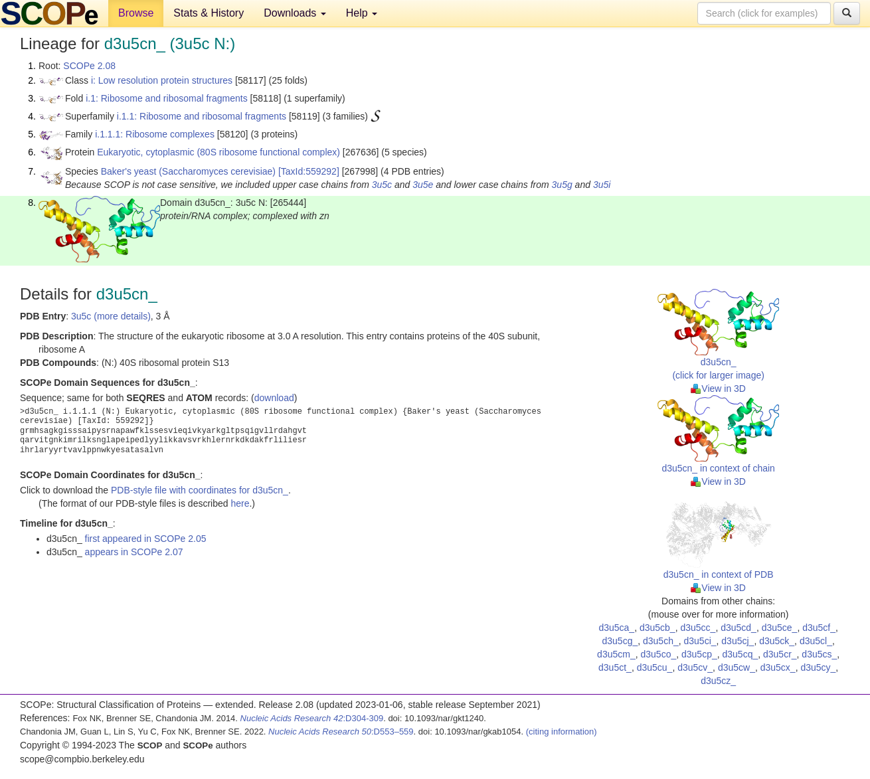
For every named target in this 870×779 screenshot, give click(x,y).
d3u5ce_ (780, 627)
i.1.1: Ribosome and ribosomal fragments (201, 116)
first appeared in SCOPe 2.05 (146, 538)
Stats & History (208, 13)
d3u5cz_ (718, 680)
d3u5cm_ (616, 654)
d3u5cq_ (740, 654)
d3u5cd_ (738, 627)
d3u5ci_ (700, 641)
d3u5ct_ (615, 667)
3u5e (422, 184)
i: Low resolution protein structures (161, 80)
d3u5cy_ (817, 667)
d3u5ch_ (661, 641)
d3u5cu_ (655, 667)
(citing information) (561, 731)
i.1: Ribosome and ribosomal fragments (167, 98)
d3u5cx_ (778, 667)
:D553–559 (341, 731)
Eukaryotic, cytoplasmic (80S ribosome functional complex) (218, 152)
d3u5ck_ (776, 641)
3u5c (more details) (111, 316)
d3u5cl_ (816, 641)
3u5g (562, 184)
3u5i (601, 184)
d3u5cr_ (780, 654)
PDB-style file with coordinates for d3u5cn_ (199, 490)
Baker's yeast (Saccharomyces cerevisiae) (188, 171)
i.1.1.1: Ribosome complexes (155, 134)
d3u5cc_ (697, 627)
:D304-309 (312, 718)
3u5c (382, 184)
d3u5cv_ (695, 667)
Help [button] (361, 13)
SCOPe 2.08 (89, 65)
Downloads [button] (295, 13)
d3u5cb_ (657, 627)
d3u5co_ (658, 654)
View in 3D (718, 388)
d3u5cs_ (819, 654)
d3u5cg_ (620, 641)
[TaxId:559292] (308, 171)
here (239, 503)
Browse (135, 13)
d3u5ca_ (616, 627)
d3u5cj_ (737, 641)
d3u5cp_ (699, 654)
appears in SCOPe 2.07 (134, 552)
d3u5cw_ (736, 667)
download (274, 397)
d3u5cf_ (818, 627)
